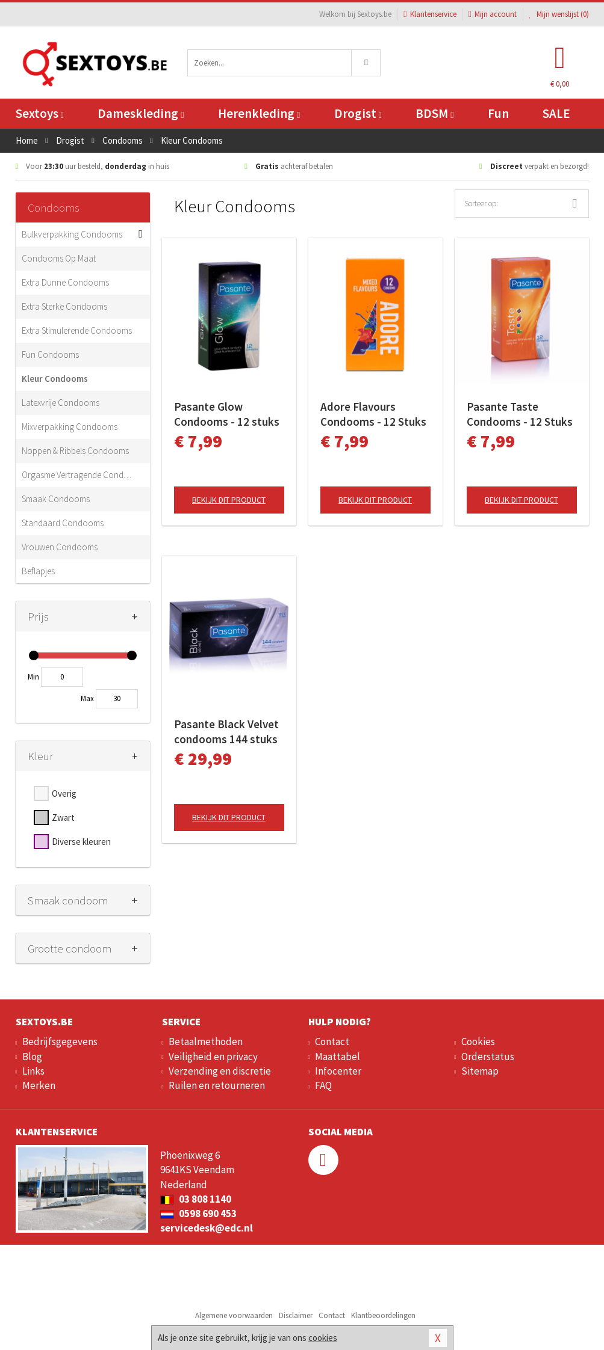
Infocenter (338, 1071)
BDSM (434, 113)
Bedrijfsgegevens (60, 1041)
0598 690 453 (198, 1213)
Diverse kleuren (81, 841)
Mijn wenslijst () (559, 14)
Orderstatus (487, 1056)
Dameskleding (141, 113)
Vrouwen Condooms (60, 547)
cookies (322, 1337)
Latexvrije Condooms (60, 402)
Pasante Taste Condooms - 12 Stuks (520, 414)
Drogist (358, 113)
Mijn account (493, 14)
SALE (556, 113)
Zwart (63, 817)
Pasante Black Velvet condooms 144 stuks (226, 731)
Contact (332, 1041)
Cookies (478, 1041)
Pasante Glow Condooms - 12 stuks (226, 414)
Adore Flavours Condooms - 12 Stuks (373, 414)
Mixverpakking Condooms (69, 426)
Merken (38, 1085)
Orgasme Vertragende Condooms (77, 474)
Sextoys (40, 113)
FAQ (323, 1085)
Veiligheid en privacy (213, 1056)
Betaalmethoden (206, 1041)
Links (33, 1071)
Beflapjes (38, 571)
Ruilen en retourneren (217, 1085)
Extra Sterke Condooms (64, 306)
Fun (498, 113)
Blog (32, 1056)
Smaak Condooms (56, 499)
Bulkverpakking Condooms (72, 234)
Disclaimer (296, 1315)
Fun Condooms (50, 354)
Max (87, 698)
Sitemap (480, 1071)
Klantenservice (429, 14)
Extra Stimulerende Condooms (77, 330)
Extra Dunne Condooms (65, 282)
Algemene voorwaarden (234, 1315)
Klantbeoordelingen (383, 1315)
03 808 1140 (195, 1199)
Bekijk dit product (229, 499)
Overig (64, 793)
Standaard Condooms (63, 523)
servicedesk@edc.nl (206, 1228)
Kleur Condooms (55, 378)
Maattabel (337, 1056)
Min (33, 677)
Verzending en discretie (220, 1071)
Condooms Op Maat (59, 258)
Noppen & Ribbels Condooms (75, 450)
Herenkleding (259, 113)
